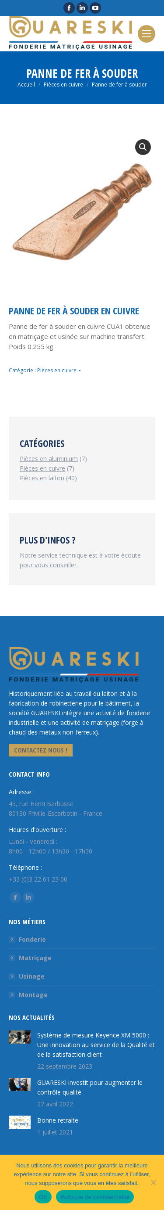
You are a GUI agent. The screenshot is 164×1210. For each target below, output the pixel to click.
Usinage (32, 976)
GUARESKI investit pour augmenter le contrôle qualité (90, 1087)
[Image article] (20, 1037)
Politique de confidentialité (94, 1197)
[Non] (153, 1182)
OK (43, 1197)
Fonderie (32, 939)
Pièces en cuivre (57, 370)
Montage (33, 994)
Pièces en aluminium (49, 458)
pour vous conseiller (48, 565)
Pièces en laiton (42, 478)
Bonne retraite (57, 1120)
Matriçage (35, 958)
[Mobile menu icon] (146, 34)
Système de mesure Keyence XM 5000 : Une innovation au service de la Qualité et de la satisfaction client (96, 1045)
